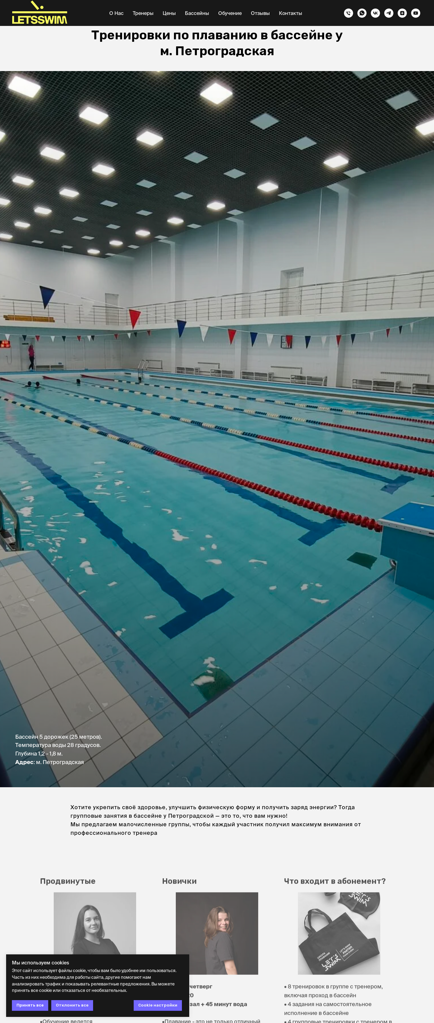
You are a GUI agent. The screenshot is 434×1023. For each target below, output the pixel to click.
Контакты (290, 13)
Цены (169, 13)
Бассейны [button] (197, 13)
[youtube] (415, 13)
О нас (116, 13)
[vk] (375, 13)
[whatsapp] (362, 13)
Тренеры (143, 13)
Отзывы (260, 13)
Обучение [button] (230, 13)
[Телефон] (348, 13)
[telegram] (388, 13)
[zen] (402, 13)
